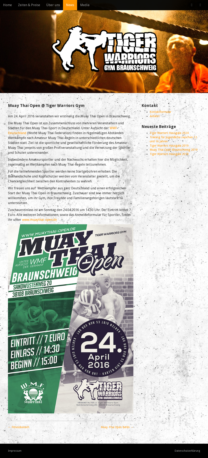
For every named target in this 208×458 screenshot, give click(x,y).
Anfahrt (155, 116)
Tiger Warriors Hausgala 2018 (169, 154)
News (70, 5)
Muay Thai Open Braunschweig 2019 (174, 149)
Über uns (53, 5)
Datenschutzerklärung (187, 450)
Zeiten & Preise (29, 5)
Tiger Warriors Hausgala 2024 (169, 133)
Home (7, 5)
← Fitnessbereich (18, 427)
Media (84, 5)
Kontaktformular (160, 111)
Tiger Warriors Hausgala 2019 (169, 145)
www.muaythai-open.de (39, 220)
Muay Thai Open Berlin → (117, 427)
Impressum (14, 450)
